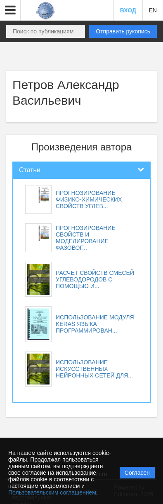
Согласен (137, 472)
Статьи (29, 169)
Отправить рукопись (123, 31)
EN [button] (153, 10)
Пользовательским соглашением (52, 492)
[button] (10, 10)
